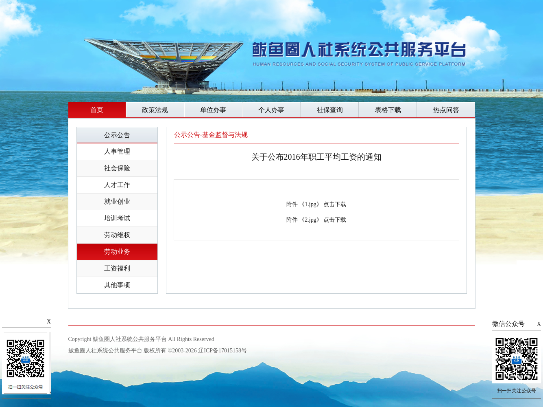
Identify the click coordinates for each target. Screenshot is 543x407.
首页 (96, 109)
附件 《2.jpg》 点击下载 (316, 220)
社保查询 (330, 109)
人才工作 (117, 184)
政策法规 (155, 109)
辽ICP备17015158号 (222, 351)
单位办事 (213, 109)
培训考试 (117, 218)
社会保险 (117, 168)
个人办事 (271, 109)
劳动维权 (117, 234)
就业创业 (117, 201)
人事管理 (117, 151)
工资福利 (117, 268)
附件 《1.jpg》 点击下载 (316, 204)
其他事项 (117, 285)
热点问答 (446, 109)
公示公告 (117, 135)
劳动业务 (117, 251)
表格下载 (388, 109)
